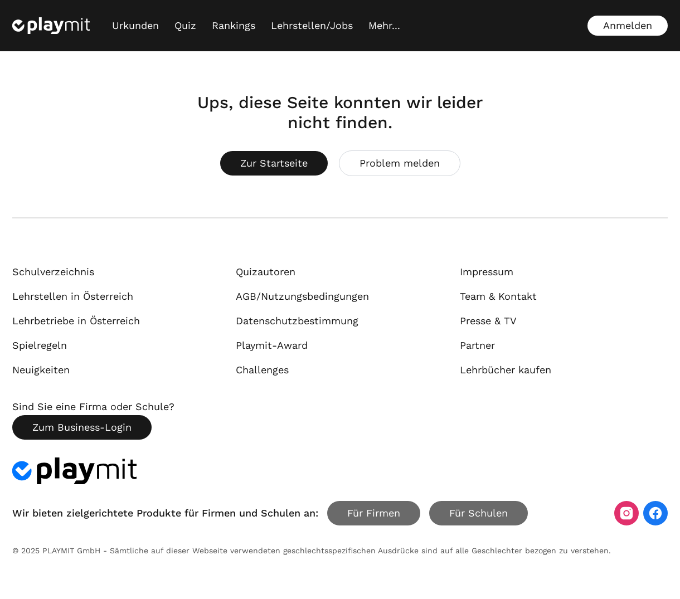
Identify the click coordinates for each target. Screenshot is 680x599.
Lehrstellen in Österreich (72, 296)
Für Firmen (373, 513)
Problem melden (400, 163)
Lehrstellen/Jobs (312, 25)
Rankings (233, 25)
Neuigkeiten (41, 370)
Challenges (262, 370)
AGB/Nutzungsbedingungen (302, 296)
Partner (477, 345)
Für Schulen (478, 513)
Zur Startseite (274, 163)
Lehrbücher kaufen (505, 370)
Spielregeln (39, 345)
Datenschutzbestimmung (297, 321)
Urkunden (135, 25)
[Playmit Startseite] (51, 26)
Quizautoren (265, 271)
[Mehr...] (384, 25)
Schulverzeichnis (53, 271)
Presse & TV (488, 321)
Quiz (185, 25)
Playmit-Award (272, 345)
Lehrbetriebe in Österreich (76, 321)
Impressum (486, 271)
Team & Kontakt (498, 296)
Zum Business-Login (82, 427)
